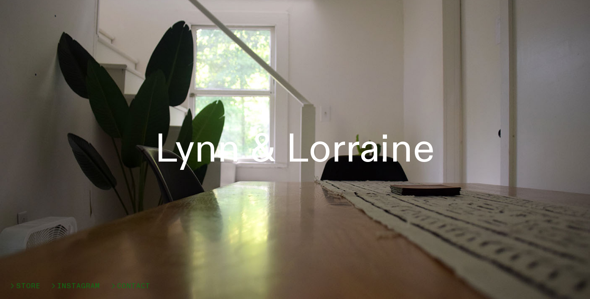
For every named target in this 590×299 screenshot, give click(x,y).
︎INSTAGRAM (75, 286)
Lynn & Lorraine (295, 149)
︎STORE (25, 286)
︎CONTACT (130, 286)
